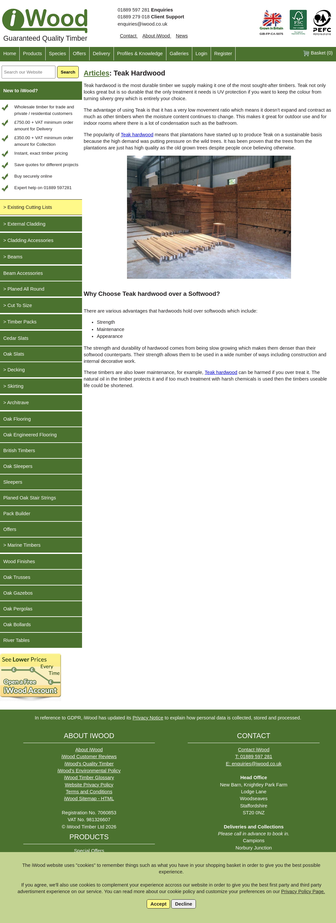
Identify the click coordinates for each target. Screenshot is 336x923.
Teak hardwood (137, 134)
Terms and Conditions (89, 791)
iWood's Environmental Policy (88, 770)
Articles (96, 73)
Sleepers (12, 482)
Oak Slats (13, 354)
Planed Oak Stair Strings (29, 497)
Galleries (179, 53)
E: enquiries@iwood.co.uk (254, 763)
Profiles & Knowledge (140, 53)
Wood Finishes (19, 561)
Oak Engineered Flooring (30, 434)
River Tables (16, 640)
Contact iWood (253, 749)
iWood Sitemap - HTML (89, 798)
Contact (129, 35)
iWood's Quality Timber (89, 763)
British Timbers (19, 450)
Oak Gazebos (18, 593)
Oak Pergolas (17, 608)
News (182, 35)
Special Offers (89, 850)
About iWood (156, 35)
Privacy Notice (148, 717)
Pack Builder (16, 513)
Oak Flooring (17, 419)
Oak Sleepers (17, 466)
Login (201, 53)
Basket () (318, 53)
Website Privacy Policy (89, 784)
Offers (79, 53)
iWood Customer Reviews (88, 756)
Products (32, 53)
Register (223, 53)
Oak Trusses (16, 577)
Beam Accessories (23, 273)
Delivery (101, 53)
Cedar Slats (16, 338)
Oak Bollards (17, 624)
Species (57, 53)
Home (9, 53)
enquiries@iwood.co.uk (142, 24)
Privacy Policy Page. (303, 891)
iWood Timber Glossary (89, 777)
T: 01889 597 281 (253, 756)
